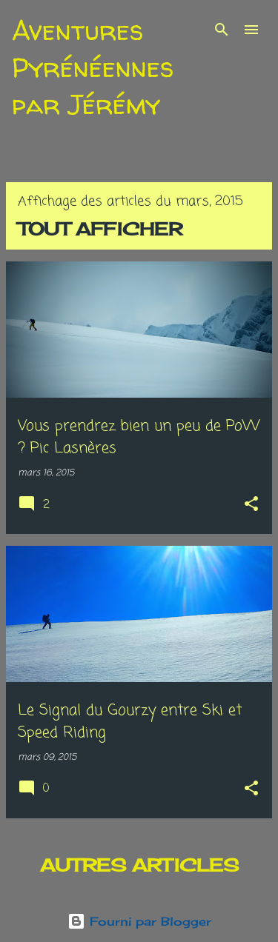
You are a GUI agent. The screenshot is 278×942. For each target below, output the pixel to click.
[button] (251, 505)
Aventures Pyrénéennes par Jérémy (92, 67)
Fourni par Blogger (139, 921)
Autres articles (139, 865)
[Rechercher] (222, 29)
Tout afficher (100, 229)
